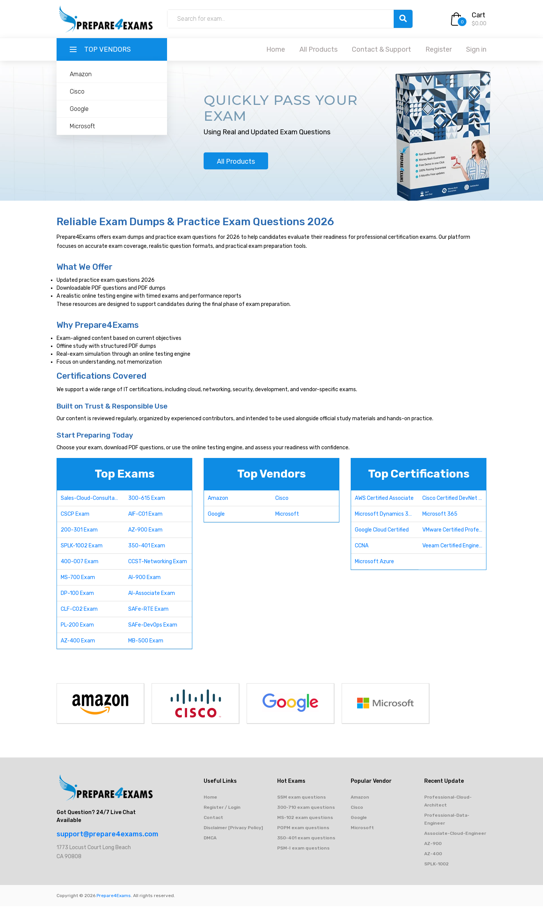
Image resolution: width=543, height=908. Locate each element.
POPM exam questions (303, 829)
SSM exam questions (301, 799)
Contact (213, 819)
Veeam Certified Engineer (453, 547)
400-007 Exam (79, 563)
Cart (478, 15)
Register (438, 49)
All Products (318, 49)
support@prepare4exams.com (107, 836)
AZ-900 (433, 845)
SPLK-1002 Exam (82, 547)
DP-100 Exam (77, 595)
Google (79, 108)
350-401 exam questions (306, 839)
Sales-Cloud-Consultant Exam (92, 500)
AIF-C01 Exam (145, 516)
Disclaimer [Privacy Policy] (233, 829)
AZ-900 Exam (145, 532)
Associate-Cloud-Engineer (455, 835)
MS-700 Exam (78, 579)
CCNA (361, 547)
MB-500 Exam (145, 642)
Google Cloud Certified (382, 532)
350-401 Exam (146, 547)
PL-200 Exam (77, 627)
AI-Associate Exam (151, 595)
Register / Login (222, 809)
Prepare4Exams (114, 897)
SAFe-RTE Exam (148, 611)
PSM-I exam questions (303, 850)
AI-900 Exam (144, 579)
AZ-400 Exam (78, 642)
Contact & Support (381, 49)
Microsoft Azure (374, 563)
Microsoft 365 (439, 516)
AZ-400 (433, 855)
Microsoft (82, 126)
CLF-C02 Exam (79, 611)
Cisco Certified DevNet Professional (454, 500)
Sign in (476, 49)
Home (275, 49)
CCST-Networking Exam (157, 563)
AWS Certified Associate (384, 500)
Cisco (77, 91)
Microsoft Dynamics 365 (385, 516)
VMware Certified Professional (454, 532)
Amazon (81, 74)
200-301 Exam (79, 532)
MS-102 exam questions (305, 819)
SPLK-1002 (436, 865)
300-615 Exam (146, 500)
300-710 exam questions (306, 809)
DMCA (210, 839)
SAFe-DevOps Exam (152, 627)
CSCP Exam (75, 516)
